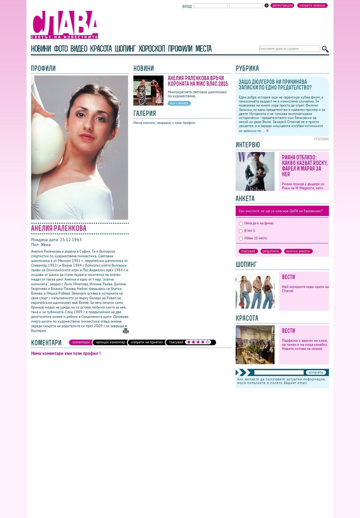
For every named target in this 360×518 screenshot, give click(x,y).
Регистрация (283, 5)
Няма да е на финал (256, 223)
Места (203, 49)
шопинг (125, 49)
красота (100, 49)
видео (78, 49)
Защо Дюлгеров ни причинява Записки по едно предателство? (275, 84)
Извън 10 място (253, 238)
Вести (288, 277)
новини (41, 49)
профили (180, 49)
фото (60, 49)
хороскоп (152, 49)
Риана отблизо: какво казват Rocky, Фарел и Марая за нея (305, 166)
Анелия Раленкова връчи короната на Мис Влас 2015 (198, 81)
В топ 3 (247, 230)
